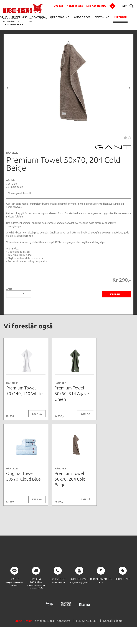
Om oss (58, 5)
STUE (3, 17)
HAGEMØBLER (13, 24)
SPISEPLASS (19, 17)
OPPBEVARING (59, 17)
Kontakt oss (75, 5)
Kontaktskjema (113, 621)
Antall (9, 289)
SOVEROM (38, 17)
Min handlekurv (96, 5)
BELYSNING (102, 17)
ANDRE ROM (82, 17)
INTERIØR (120, 17)
